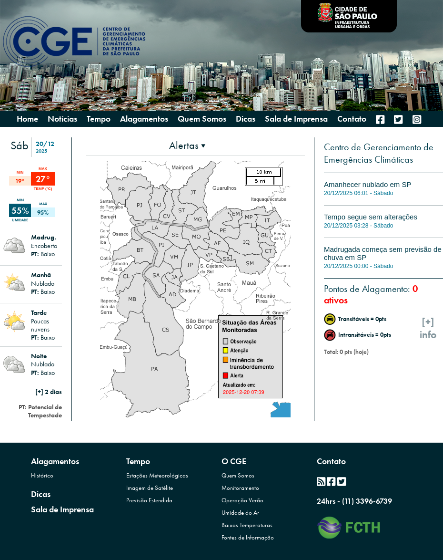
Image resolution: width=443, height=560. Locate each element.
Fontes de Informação (248, 537)
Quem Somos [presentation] (202, 118)
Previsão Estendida (149, 500)
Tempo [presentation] (99, 118)
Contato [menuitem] (351, 118)
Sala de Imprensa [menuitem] (296, 118)
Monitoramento (240, 488)
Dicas (40, 493)
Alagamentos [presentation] (144, 118)
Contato (331, 461)
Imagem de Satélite (149, 488)
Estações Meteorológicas (157, 475)
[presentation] (187, 145)
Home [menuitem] (27, 118)
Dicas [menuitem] (245, 118)
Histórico (42, 475)
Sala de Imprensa (62, 509)
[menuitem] (380, 119)
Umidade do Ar (240, 512)
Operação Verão (242, 500)
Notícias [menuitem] (62, 118)
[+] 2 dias (48, 391)
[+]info (428, 328)
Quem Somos (238, 475)
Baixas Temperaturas (247, 525)
